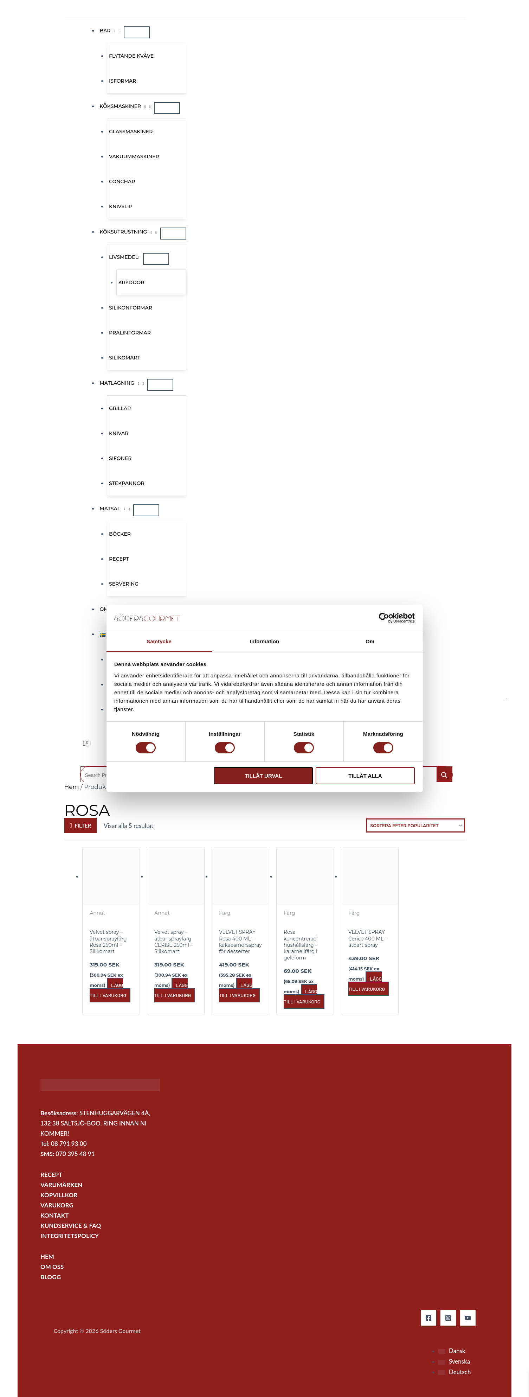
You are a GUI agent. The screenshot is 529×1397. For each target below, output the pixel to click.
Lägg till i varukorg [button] (108, 990)
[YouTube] (468, 1318)
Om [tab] (370, 641)
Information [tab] (264, 641)
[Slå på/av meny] (137, 32)
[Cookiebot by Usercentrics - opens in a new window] (384, 618)
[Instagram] (448, 1318)
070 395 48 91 (75, 1153)
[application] (113, 30)
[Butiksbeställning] (415, 825)
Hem (71, 786)
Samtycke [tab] (159, 641)
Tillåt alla (365, 776)
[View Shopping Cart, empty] (84, 743)
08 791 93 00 (68, 1143)
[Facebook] (428, 1318)
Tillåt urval (263, 776)
